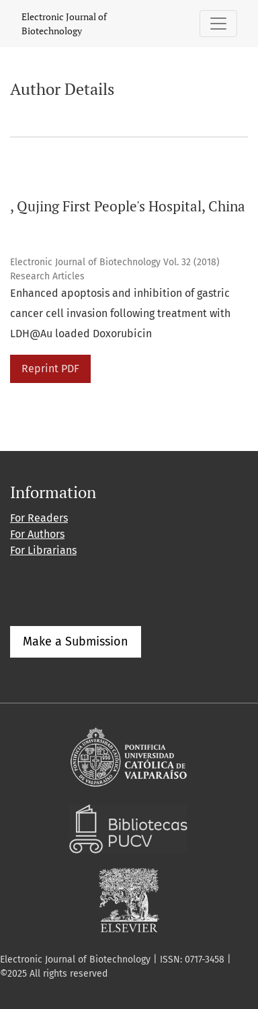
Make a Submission (75, 641)
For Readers (39, 518)
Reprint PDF (50, 368)
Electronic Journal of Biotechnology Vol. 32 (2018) (115, 262)
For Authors (37, 534)
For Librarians (43, 550)
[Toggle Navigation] (218, 23)
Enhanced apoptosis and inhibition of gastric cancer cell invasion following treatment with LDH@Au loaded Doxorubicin (120, 313)
